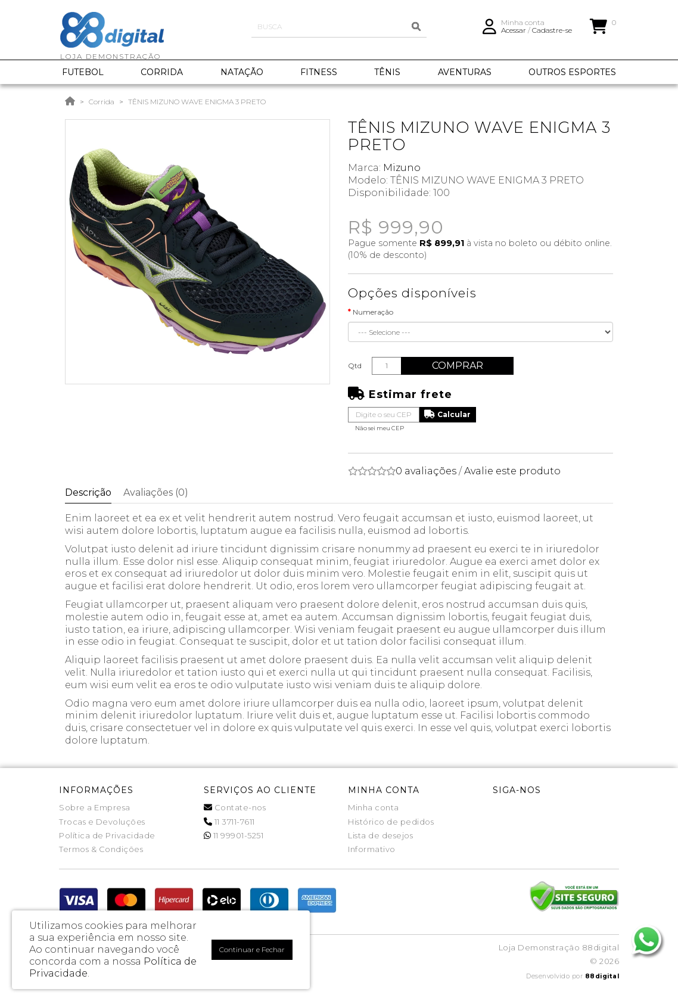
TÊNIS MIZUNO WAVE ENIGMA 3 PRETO (197, 101)
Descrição (88, 492)
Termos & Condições (101, 849)
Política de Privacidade (107, 835)
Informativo (372, 849)
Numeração (373, 311)
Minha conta (373, 807)
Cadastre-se (552, 33)
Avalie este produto (512, 471)
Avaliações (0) (155, 492)
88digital (602, 976)
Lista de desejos (380, 835)
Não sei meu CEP (379, 428)
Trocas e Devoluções (102, 821)
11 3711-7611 (229, 821)
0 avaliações (426, 471)
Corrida (101, 101)
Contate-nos (235, 807)
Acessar (513, 33)
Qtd (355, 365)
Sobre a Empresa (94, 807)
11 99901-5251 (234, 835)
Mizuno (402, 167)
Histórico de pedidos (391, 821)
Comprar (460, 365)
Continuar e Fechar (252, 949)
